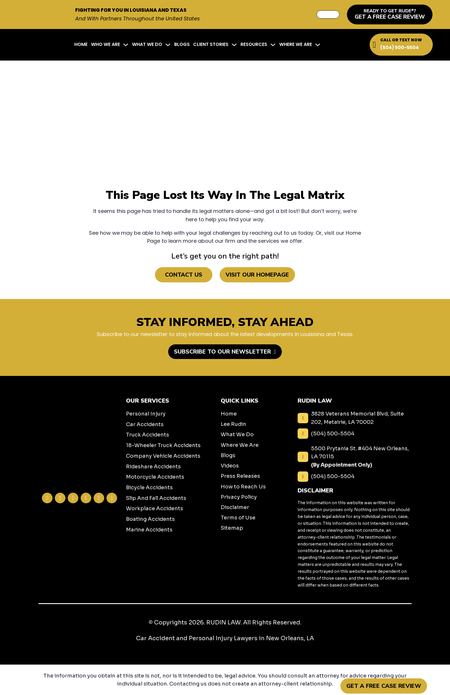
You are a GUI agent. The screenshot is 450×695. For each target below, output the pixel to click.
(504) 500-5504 (399, 47)
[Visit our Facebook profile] (47, 498)
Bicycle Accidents (149, 487)
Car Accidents (145, 424)
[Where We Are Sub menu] (318, 45)
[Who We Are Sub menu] (126, 45)
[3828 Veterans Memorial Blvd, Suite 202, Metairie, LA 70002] (355, 418)
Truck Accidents (147, 435)
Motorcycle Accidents (155, 477)
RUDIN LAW (223, 622)
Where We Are (295, 44)
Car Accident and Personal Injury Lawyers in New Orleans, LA (225, 638)
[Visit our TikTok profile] (99, 498)
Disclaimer (235, 507)
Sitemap (232, 528)
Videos (230, 466)
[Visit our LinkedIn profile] (86, 498)
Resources (253, 44)
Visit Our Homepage (257, 275)
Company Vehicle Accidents (163, 456)
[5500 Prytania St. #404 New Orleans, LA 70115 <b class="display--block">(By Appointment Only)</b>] (355, 456)
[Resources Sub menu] (273, 45)
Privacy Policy (239, 497)
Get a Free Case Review (383, 686)
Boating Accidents (150, 519)
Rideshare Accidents (153, 466)
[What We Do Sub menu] (168, 45)
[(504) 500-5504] (355, 433)
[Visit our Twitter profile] (73, 498)
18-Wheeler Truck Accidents (163, 445)
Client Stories (210, 44)
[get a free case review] (390, 14)
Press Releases (240, 476)
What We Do (147, 44)
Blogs (182, 44)
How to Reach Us (243, 487)
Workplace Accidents (154, 508)
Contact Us (183, 275)
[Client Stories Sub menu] (234, 45)
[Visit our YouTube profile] (111, 498)
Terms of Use (238, 518)
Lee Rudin (233, 424)
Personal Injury (146, 414)
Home (81, 44)
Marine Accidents (149, 530)
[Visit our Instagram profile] (60, 498)
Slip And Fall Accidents (156, 498)
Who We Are (105, 44)
